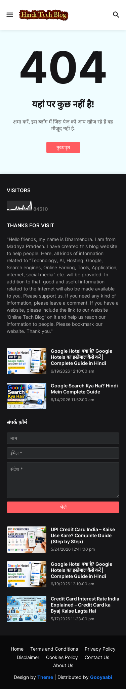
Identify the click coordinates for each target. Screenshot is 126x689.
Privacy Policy (100, 649)
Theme (45, 677)
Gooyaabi (101, 677)
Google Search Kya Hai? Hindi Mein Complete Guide (84, 388)
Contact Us (97, 657)
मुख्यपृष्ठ (63, 147)
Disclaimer (28, 657)
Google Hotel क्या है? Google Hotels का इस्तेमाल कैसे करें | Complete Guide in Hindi (81, 357)
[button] (9, 15)
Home (17, 649)
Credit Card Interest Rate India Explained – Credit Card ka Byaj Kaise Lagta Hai (85, 605)
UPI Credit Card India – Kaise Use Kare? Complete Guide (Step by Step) (83, 535)
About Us (63, 665)
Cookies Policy (62, 657)
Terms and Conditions (54, 649)
